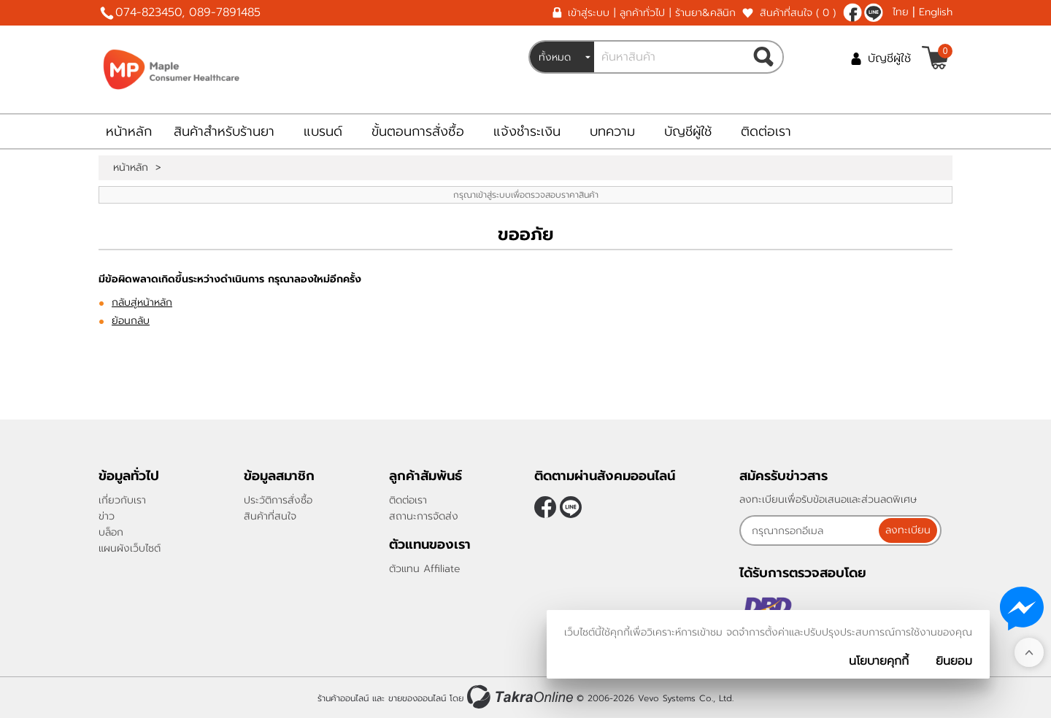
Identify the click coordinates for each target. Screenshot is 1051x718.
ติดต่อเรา (766, 131)
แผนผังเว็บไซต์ (130, 548)
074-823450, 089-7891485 (188, 12)
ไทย (901, 12)
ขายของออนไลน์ (417, 698)
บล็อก (111, 532)
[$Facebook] (852, 12)
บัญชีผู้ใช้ (889, 58)
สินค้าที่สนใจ (798, 13)
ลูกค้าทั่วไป (642, 12)
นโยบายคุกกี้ (879, 661)
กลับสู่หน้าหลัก (142, 302)
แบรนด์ (323, 131)
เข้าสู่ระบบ (588, 12)
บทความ (612, 131)
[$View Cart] (935, 57)
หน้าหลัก (129, 131)
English (935, 12)
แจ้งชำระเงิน (527, 131)
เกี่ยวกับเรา (122, 500)
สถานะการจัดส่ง (423, 516)
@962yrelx (873, 12)
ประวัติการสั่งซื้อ (278, 500)
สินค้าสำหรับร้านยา (224, 131)
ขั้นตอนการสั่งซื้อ (417, 131)
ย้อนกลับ (131, 320)
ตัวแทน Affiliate (425, 568)
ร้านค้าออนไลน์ (343, 698)
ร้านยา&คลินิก (705, 12)
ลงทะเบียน (909, 530)
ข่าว (107, 516)
